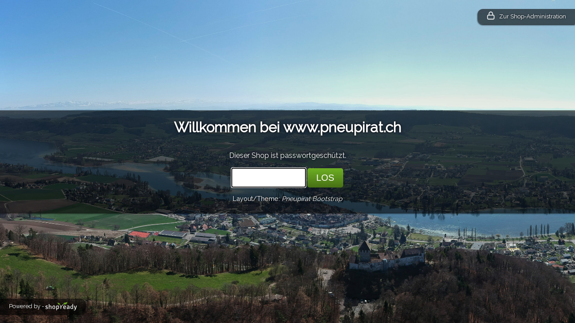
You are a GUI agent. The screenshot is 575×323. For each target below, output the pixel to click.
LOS (325, 178)
